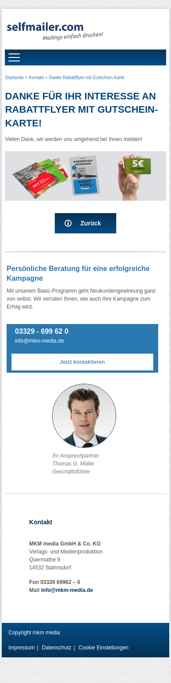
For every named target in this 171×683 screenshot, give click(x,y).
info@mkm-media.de (39, 341)
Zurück (90, 223)
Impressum (21, 648)
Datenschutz (57, 648)
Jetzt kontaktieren (82, 362)
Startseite (14, 77)
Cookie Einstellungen (104, 648)
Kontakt (36, 77)
